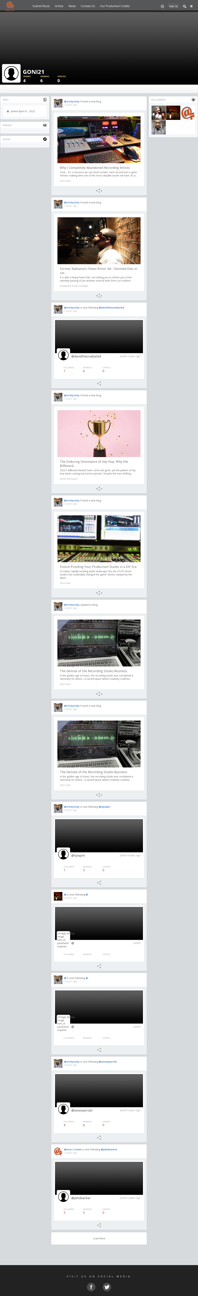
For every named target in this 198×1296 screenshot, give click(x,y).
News (72, 6)
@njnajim (104, 806)
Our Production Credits (115, 6)
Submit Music (41, 6)
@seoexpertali (108, 1061)
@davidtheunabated (111, 307)
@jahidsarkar (109, 1149)
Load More (99, 1238)
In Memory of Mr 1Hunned (74, 286)
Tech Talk (65, 180)
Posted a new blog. (90, 101)
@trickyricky (72, 101)
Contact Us (88, 6)
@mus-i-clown (73, 1149)
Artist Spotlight (69, 479)
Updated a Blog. (89, 604)
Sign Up (173, 6)
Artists (59, 6)
